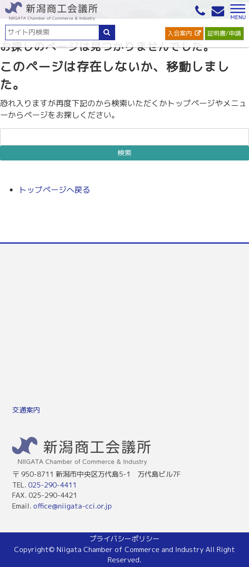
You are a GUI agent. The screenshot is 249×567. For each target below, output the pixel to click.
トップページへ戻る (54, 189)
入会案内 (180, 33)
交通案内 (26, 410)
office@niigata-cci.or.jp (72, 506)
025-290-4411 (52, 485)
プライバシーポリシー (124, 539)
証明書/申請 (224, 33)
